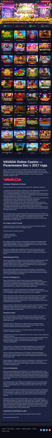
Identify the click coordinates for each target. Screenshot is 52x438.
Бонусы (34, 428)
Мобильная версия (26, 428)
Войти (38, 1)
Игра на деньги (10, 428)
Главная (4, 428)
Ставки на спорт (5, 431)
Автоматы (18, 428)
